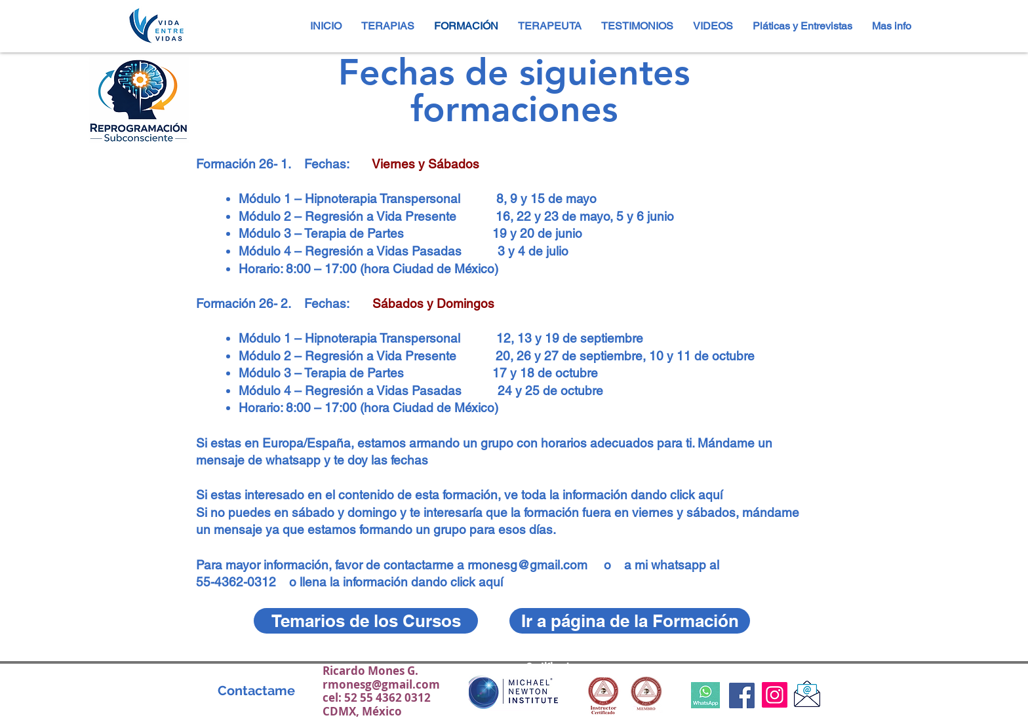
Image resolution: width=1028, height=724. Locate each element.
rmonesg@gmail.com (527, 565)
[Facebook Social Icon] (742, 695)
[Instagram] (774, 695)
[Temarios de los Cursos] (366, 621)
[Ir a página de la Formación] (629, 621)
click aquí (696, 494)
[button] (549, 26)
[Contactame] (256, 690)
